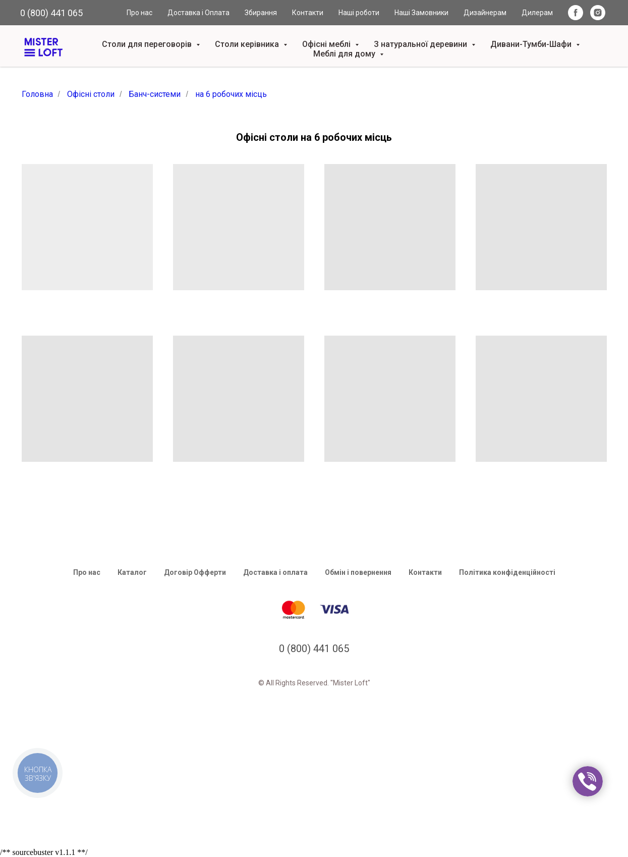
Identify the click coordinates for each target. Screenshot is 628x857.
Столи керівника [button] (248, 44)
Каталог (132, 572)
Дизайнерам (485, 13)
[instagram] (597, 12)
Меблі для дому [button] (345, 54)
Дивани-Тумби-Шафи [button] (532, 44)
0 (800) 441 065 (51, 13)
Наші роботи (358, 13)
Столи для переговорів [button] (148, 44)
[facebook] (575, 12)
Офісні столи (91, 94)
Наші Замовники (421, 13)
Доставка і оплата (275, 572)
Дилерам (537, 13)
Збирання (261, 13)
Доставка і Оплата (198, 13)
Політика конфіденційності (507, 572)
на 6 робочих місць (231, 94)
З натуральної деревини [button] (421, 44)
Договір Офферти (195, 572)
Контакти (307, 13)
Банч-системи (155, 94)
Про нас (139, 13)
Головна (37, 94)
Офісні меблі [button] (327, 44)
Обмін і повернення (358, 572)
